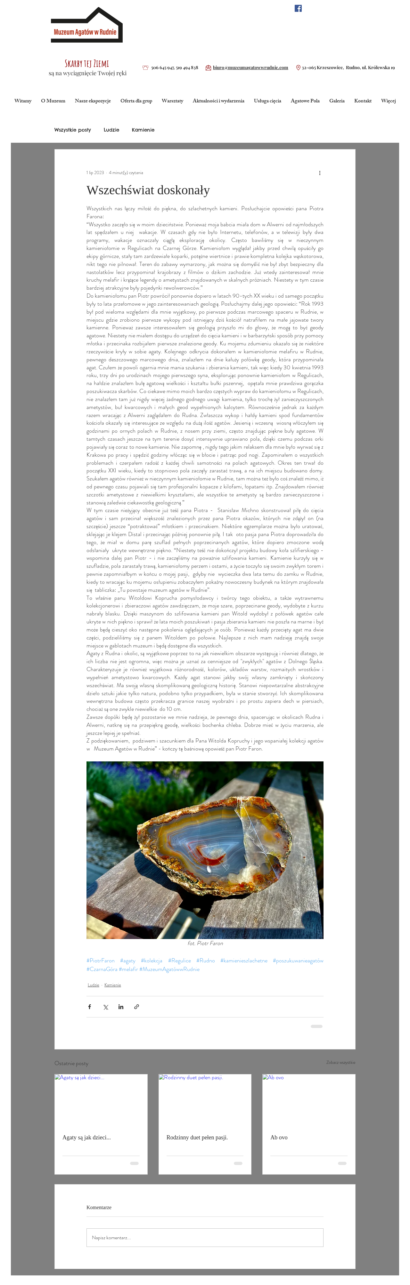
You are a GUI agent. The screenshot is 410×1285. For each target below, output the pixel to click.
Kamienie (143, 130)
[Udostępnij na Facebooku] (89, 1007)
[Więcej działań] (320, 172)
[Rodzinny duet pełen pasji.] (205, 1100)
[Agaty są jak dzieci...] (101, 1100)
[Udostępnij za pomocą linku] (137, 1007)
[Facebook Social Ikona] (298, 8)
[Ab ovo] (309, 1100)
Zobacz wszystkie (341, 1062)
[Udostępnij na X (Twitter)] (105, 1007)
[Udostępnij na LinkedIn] (121, 1007)
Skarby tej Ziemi (87, 63)
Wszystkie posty (72, 130)
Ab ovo (279, 1137)
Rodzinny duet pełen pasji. (197, 1137)
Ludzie (111, 130)
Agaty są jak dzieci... (86, 1137)
